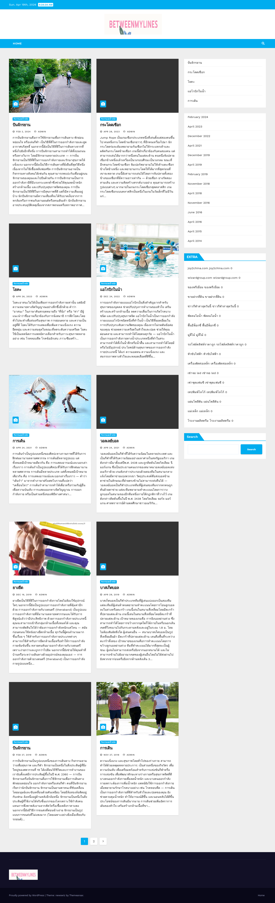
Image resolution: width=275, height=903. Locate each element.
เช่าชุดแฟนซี (196, 382)
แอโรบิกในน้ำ (111, 289)
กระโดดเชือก (110, 124)
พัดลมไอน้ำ (195, 316)
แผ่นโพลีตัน (195, 401)
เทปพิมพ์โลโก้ (196, 392)
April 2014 (195, 241)
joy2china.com (198, 268)
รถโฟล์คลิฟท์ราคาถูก (201, 344)
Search (192, 437)
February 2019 (198, 174)
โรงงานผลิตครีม (198, 420)
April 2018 (195, 193)
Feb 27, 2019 (23, 755)
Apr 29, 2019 (111, 594)
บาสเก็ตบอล (109, 587)
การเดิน (106, 748)
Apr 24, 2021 (24, 447)
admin (40, 131)
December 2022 (199, 136)
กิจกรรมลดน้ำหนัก (21, 119)
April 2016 (195, 222)
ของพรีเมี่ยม (195, 287)
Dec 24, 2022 (112, 296)
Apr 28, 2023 (112, 131)
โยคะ (17, 289)
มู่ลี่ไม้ (191, 335)
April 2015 (195, 231)
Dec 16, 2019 (24, 594)
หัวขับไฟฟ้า (195, 354)
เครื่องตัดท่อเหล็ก (199, 363)
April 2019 (195, 164)
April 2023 (195, 126)
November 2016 (199, 202)
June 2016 (195, 212)
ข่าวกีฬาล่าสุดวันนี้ (199, 306)
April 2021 (195, 145)
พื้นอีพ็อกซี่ (194, 325)
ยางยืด (18, 587)
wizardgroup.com (200, 277)
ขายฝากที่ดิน (196, 296)
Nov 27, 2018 (111, 755)
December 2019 (199, 155)
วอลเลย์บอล (109, 441)
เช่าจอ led (194, 373)
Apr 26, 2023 (24, 296)
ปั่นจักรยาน (21, 124)
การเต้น (19, 441)
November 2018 (199, 183)
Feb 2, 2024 (23, 131)
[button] (263, 43)
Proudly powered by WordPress (27, 895)
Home (17, 43)
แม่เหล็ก (193, 411)
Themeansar (76, 895)
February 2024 (198, 117)
